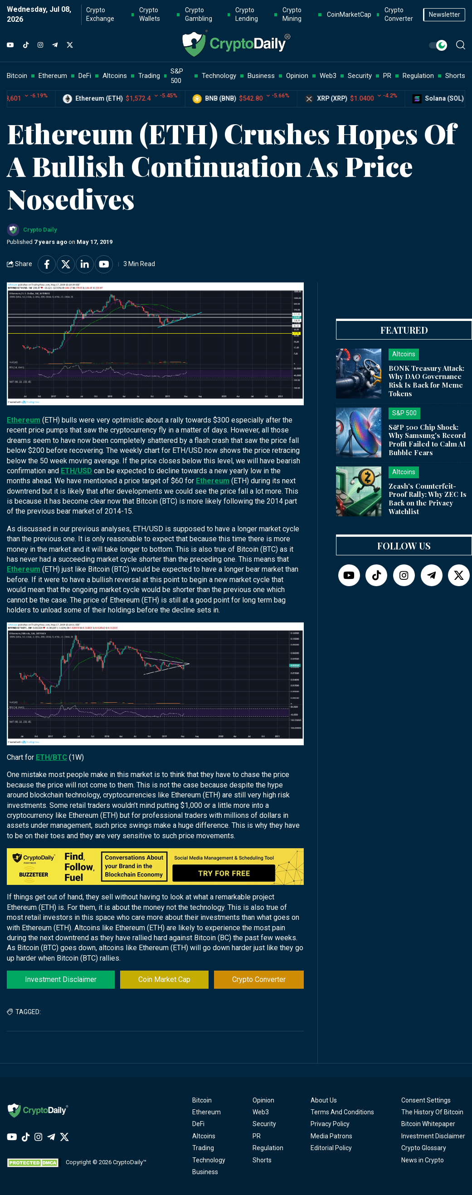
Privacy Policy (330, 1123)
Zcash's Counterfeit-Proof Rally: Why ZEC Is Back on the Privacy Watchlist (428, 498)
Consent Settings (426, 1100)
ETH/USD (76, 470)
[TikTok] (26, 45)
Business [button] (261, 76)
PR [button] (387, 76)
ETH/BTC (51, 757)
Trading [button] (149, 76)
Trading (203, 1147)
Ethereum (23, 420)
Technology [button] (219, 76)
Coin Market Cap (164, 979)
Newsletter (444, 14)
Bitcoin (202, 1100)
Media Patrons (331, 1136)
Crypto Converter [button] (398, 14)
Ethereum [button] (53, 76)
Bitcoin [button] (17, 76)
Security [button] (360, 76)
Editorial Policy (331, 1147)
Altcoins (203, 1136)
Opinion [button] (297, 76)
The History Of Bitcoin (432, 1112)
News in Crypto (422, 1160)
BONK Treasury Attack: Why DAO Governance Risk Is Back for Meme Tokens (426, 381)
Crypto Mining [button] (292, 14)
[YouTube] (10, 45)
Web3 (261, 1112)
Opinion (263, 1100)
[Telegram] (55, 45)
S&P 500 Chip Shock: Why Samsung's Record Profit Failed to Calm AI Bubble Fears (427, 440)
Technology (208, 1160)
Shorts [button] (455, 76)
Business (205, 1172)
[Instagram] (40, 45)
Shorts (262, 1160)
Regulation (268, 1147)
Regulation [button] (418, 76)
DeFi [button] (84, 76)
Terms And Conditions (342, 1112)
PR (257, 1136)
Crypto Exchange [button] (100, 14)
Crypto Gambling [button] (198, 14)
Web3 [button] (328, 76)
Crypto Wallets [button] (149, 14)
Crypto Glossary (423, 1147)
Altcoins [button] (114, 76)
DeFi (198, 1123)
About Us (324, 1100)
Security (264, 1123)
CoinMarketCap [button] (349, 14)
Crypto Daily (40, 229)
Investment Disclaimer (61, 979)
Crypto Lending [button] (246, 14)
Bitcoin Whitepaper (428, 1123)
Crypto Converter (259, 979)
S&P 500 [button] (176, 76)
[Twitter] (70, 45)
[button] (460, 45)
